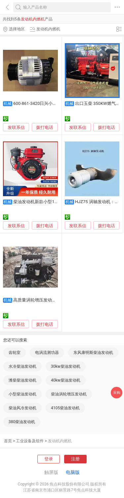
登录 (48, 458)
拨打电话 (44, 127)
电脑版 (73, 472)
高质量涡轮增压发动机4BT (38, 299)
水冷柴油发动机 (22, 366)
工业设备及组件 (30, 441)
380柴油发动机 (22, 422)
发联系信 (16, 127)
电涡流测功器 (47, 352)
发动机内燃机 (60, 441)
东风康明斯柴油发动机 (93, 352)
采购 (116, 392)
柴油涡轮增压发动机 (69, 394)
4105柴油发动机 (65, 408)
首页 (8, 441)
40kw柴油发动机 (65, 380)
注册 (75, 458)
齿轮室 (15, 352)
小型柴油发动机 (22, 394)
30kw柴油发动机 (65, 366)
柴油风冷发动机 (22, 408)
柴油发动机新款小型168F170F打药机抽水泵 (55, 201)
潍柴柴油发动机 (22, 380)
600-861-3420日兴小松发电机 (41, 103)
